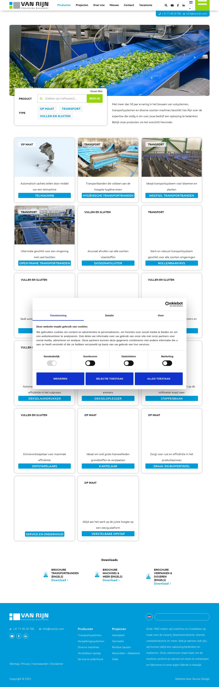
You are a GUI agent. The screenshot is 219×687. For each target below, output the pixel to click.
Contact (129, 5)
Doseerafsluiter (108, 263)
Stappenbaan (172, 398)
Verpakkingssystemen (91, 641)
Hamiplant (118, 635)
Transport (71, 108)
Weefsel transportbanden (171, 195)
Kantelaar (108, 466)
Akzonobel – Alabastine (126, 653)
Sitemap (14, 663)
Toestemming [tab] (58, 315)
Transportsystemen (89, 635)
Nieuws (114, 5)
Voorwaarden (40, 663)
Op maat (47, 108)
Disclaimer (57, 663)
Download (59, 580)
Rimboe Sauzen (121, 647)
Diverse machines (88, 647)
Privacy (26, 663)
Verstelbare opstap (108, 534)
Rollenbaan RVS (171, 263)
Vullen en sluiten (55, 116)
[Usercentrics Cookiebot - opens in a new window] (168, 304)
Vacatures (145, 5)
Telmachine (44, 195)
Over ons (99, 5)
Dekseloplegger (108, 398)
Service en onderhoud (44, 534)
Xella (115, 659)
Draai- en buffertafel (171, 466)
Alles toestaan (158, 378)
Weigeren (60, 378)
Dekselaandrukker (44, 398)
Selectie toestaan (109, 378)
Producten (64, 5)
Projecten (82, 5)
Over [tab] (161, 315)
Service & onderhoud (90, 659)
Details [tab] (109, 315)
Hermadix (118, 641)
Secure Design (201, 678)
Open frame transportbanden (44, 263)
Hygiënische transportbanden (108, 195)
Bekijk (94, 98)
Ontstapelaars (44, 466)
